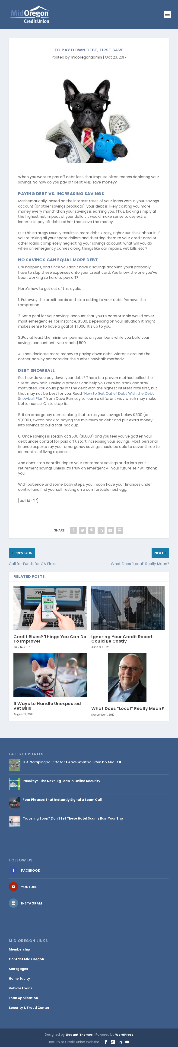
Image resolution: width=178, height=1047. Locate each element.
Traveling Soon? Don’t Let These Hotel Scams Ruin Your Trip (73, 818)
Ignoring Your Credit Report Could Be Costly (122, 639)
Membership (19, 949)
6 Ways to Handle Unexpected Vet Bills (47, 706)
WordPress (124, 1034)
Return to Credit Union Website (74, 1042)
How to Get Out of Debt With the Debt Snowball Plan (86, 396)
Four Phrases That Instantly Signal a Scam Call (62, 799)
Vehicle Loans (20, 988)
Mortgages (18, 968)
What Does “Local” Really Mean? (127, 708)
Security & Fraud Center (29, 1007)
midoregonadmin (86, 57)
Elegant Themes (79, 1034)
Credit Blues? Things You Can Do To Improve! (49, 639)
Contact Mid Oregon (26, 959)
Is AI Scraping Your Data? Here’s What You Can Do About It (72, 762)
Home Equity (19, 978)
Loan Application (23, 998)
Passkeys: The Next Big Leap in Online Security (61, 781)
